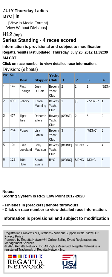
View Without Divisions (26, 27)
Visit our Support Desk (69, 233)
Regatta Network (26, 246)
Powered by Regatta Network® (24, 239)
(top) (17, 35)
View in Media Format (28, 23)
